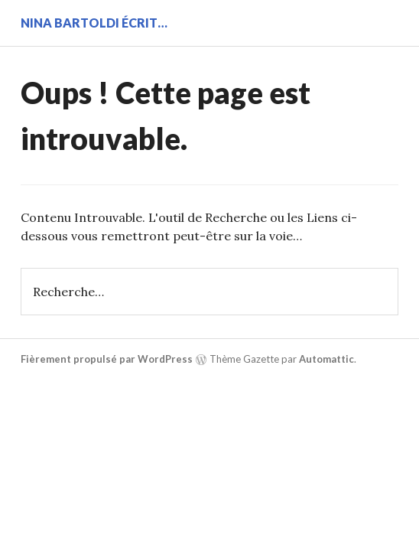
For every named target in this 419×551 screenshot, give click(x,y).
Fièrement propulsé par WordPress (107, 359)
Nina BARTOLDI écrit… (94, 22)
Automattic (326, 359)
